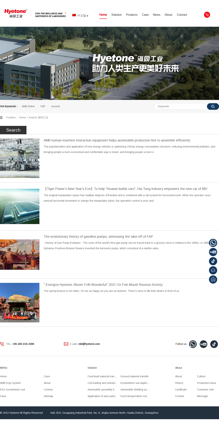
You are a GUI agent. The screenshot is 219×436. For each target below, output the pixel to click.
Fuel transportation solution (136, 396)
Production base (206, 382)
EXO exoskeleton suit (12, 389)
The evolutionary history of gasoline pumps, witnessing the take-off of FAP (98, 236)
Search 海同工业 (38, 117)
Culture (201, 376)
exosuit (55, 106)
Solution (116, 14)
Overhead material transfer (103, 376)
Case (145, 14)
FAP (43, 106)
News (156, 14)
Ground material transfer (134, 376)
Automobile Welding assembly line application (136, 389)
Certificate (181, 389)
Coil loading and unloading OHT (104, 382)
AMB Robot (28, 106)
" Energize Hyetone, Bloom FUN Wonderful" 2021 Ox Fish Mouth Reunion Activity (103, 285)
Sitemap (48, 396)
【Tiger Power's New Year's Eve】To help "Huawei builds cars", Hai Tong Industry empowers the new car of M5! (125, 189)
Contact (182, 14)
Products (132, 14)
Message (202, 396)
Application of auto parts (102, 396)
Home (103, 14)
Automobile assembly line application (104, 389)
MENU (3, 367)
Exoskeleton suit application (136, 382)
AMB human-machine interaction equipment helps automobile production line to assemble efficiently (117, 140)
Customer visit (205, 389)
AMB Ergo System (10, 382)
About (168, 14)
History (179, 382)
